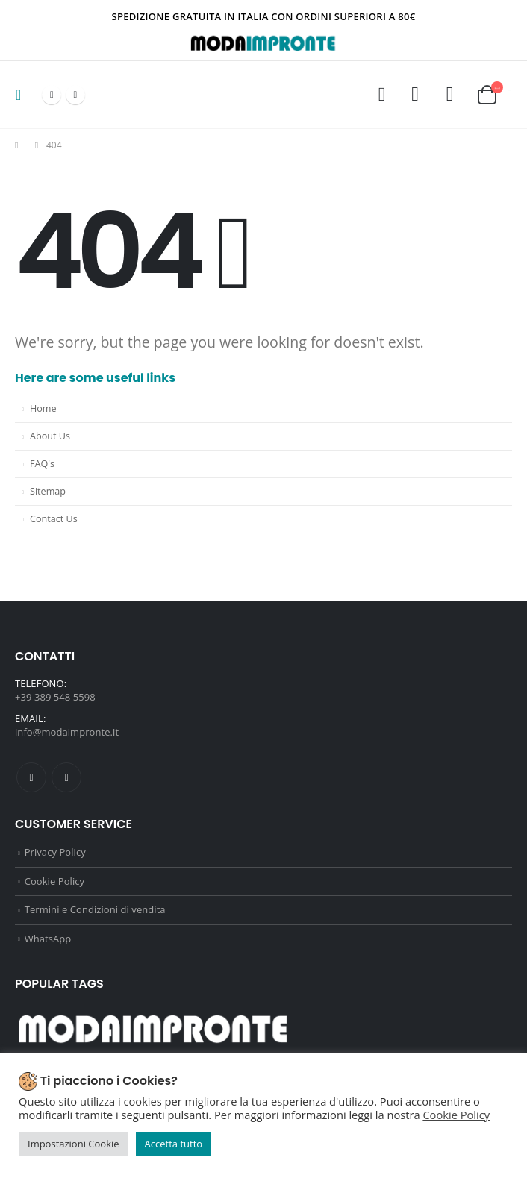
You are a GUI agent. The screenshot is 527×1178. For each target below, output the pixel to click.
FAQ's (42, 463)
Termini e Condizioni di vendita (95, 909)
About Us (50, 436)
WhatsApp (48, 938)
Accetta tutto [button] (174, 1143)
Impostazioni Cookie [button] (73, 1143)
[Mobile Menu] (23, 94)
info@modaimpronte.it (67, 732)
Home (43, 408)
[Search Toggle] (381, 94)
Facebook (31, 777)
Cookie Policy (54, 881)
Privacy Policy (55, 852)
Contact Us (54, 519)
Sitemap (48, 491)
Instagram (66, 777)
